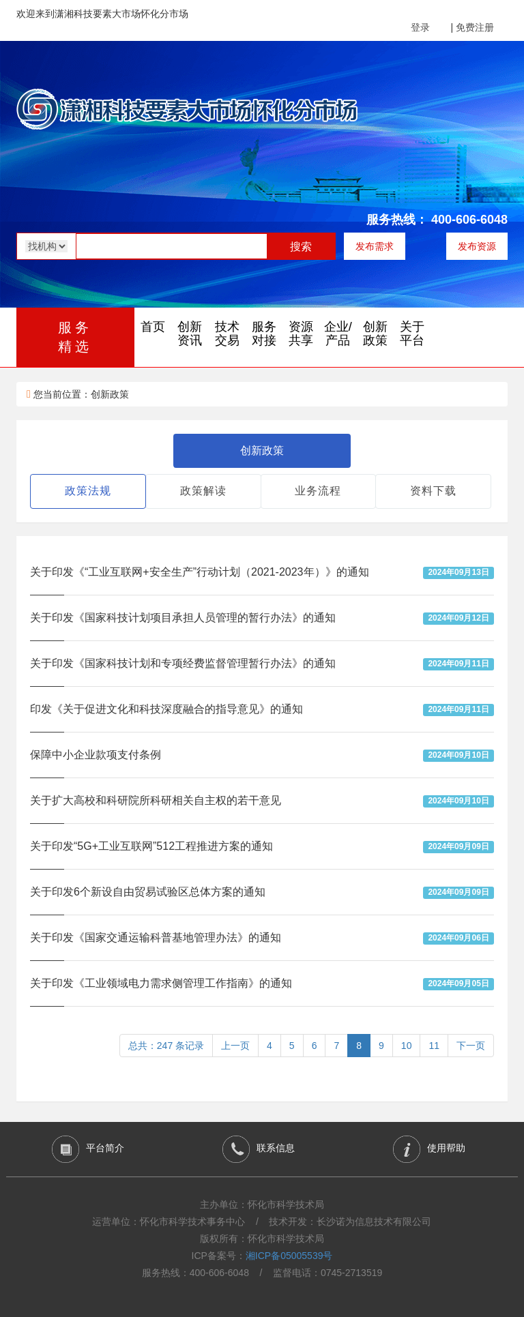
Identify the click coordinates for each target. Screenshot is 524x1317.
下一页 (470, 1045)
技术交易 (227, 333)
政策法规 (88, 491)
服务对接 (264, 333)
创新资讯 (189, 333)
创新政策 (375, 333)
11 (433, 1045)
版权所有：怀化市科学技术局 (262, 1238)
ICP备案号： (262, 1255)
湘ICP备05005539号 (289, 1255)
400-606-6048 (469, 219)
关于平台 (412, 333)
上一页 (235, 1045)
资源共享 (301, 333)
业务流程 (318, 491)
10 (406, 1045)
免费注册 (475, 27)
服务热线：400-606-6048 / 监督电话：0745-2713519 (262, 1272)
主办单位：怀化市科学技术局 (262, 1204)
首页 (153, 327)
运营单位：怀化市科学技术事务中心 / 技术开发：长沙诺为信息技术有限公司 (261, 1221)
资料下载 (433, 491)
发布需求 (374, 246)
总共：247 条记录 (166, 1045)
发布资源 (477, 246)
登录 (420, 27)
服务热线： (397, 219)
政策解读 (203, 491)
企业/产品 (338, 333)
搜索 (301, 246)
